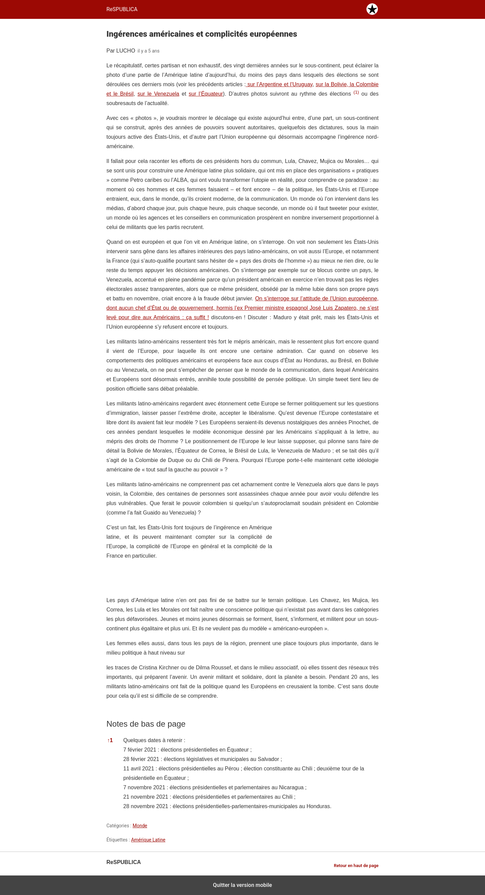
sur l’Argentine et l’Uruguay (279, 84)
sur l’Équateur (206, 94)
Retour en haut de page (356, 865)
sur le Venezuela (158, 94)
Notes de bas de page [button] (146, 723)
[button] (356, 94)
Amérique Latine (148, 839)
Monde (140, 825)
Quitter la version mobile (242, 885)
